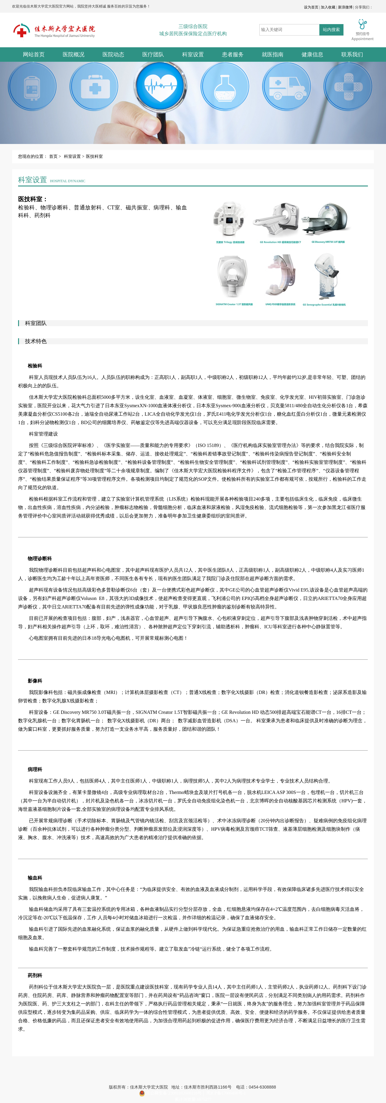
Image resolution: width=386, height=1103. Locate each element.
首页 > (55, 156)
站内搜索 (331, 29)
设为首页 (311, 7)
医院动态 (113, 55)
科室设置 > (74, 156)
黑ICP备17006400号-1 (226, 1093)
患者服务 (233, 55)
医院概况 (73, 55)
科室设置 (193, 55)
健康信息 (312, 55)
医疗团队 (153, 55)
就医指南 (272, 55)
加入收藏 (328, 7)
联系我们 (352, 55)
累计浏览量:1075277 (193, 1100)
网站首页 (34, 55)
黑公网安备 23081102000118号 (170, 1093)
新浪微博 (345, 7)
